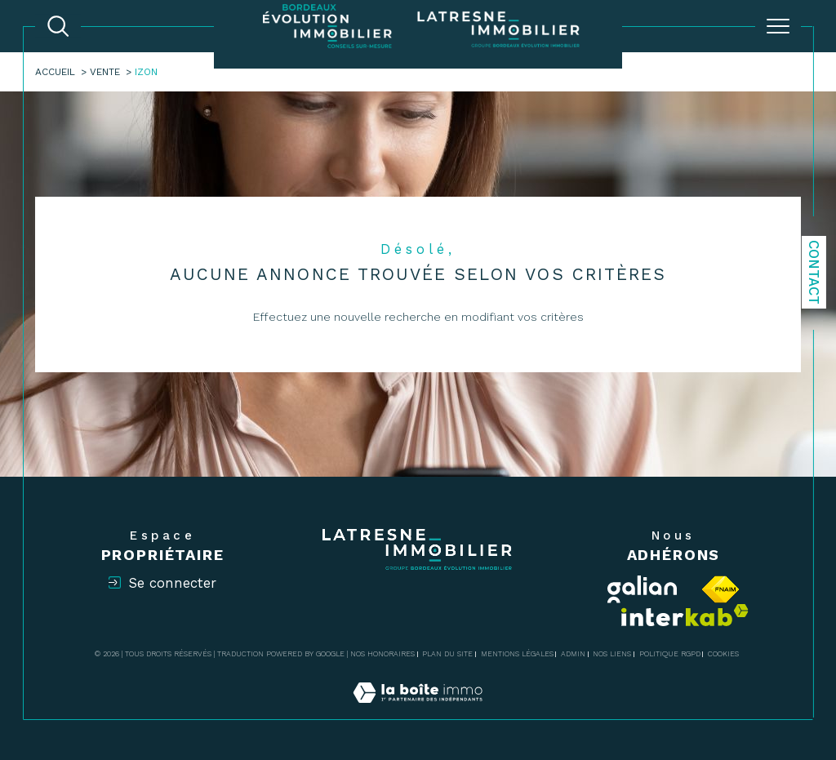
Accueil (55, 72)
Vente (105, 72)
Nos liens (612, 654)
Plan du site (447, 654)
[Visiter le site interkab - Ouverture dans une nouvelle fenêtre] (685, 615)
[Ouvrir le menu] (778, 26)
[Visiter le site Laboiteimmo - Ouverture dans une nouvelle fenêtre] (417, 710)
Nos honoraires (382, 654)
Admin (573, 654)
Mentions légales (517, 654)
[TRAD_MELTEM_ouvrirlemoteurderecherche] (58, 26)
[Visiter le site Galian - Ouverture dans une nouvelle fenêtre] (642, 589)
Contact (814, 272)
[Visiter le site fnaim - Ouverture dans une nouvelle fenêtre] (720, 589)
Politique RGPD (669, 654)
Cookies (723, 654)
